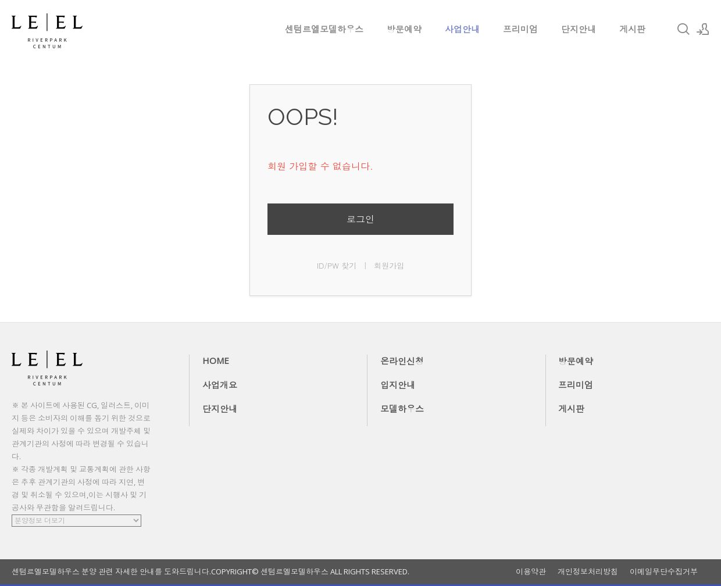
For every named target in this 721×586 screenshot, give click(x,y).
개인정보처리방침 (588, 571)
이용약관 (531, 571)
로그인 (360, 219)
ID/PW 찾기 (337, 265)
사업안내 (462, 29)
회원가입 (389, 265)
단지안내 (578, 29)
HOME (215, 360)
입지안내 (397, 385)
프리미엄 (520, 29)
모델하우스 (402, 409)
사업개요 (219, 385)
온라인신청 (402, 361)
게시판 (632, 29)
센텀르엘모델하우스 (324, 29)
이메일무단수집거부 (664, 571)
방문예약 (404, 29)
